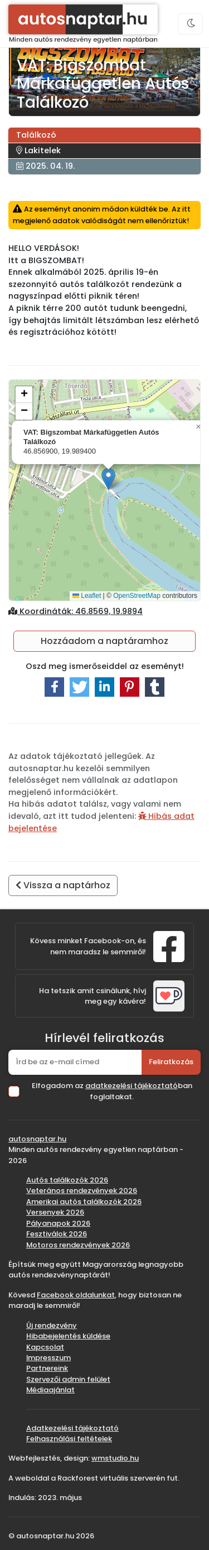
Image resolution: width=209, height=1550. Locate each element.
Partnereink (47, 1368)
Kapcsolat (45, 1347)
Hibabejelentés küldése (68, 1336)
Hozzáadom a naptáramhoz (104, 641)
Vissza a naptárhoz (63, 885)
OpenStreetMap (137, 596)
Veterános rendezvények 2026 (81, 1190)
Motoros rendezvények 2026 (78, 1245)
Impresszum (48, 1357)
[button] (108, 478)
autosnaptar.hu (37, 1139)
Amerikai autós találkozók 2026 (84, 1201)
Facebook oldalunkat (76, 1295)
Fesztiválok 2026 (56, 1234)
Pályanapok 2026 (58, 1223)
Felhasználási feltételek (69, 1438)
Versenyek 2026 (55, 1212)
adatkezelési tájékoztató (131, 1085)
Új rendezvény (51, 1325)
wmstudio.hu (115, 1458)
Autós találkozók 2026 (67, 1180)
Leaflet (86, 596)
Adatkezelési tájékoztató (72, 1428)
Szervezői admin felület (68, 1379)
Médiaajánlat (50, 1390)
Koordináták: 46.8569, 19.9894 (75, 611)
